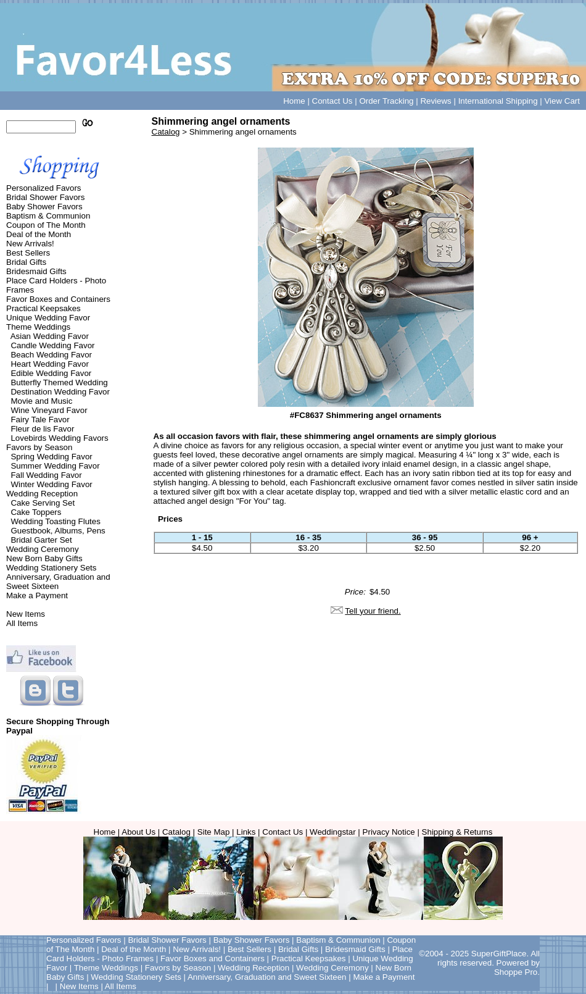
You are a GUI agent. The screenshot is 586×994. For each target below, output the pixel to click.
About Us (138, 832)
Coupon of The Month (46, 225)
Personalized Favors (43, 188)
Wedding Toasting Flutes (55, 521)
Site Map (213, 832)
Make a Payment (37, 595)
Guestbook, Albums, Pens (57, 530)
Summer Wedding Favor (54, 465)
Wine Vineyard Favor (48, 410)
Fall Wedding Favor (45, 475)
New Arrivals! (30, 243)
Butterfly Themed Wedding (58, 382)
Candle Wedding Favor (52, 345)
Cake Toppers (35, 512)
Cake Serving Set (42, 502)
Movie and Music (41, 401)
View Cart (562, 101)
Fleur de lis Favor (42, 428)
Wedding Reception (42, 493)
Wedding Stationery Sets (51, 567)
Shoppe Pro (515, 972)
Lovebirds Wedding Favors (59, 438)
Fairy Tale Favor (39, 419)
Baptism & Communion (48, 215)
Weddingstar (333, 832)
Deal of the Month (38, 234)
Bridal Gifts (26, 262)
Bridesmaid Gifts (36, 271)
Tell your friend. (372, 611)
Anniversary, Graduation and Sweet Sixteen (58, 581)
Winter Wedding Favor (51, 484)
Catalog (166, 131)
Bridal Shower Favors (45, 197)
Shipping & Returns (457, 832)
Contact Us (332, 101)
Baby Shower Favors (44, 206)
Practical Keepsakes (43, 308)
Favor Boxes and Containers (58, 299)
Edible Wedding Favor (50, 373)
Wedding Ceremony (42, 549)
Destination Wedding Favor (60, 391)
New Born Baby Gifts (44, 558)
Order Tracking (386, 101)
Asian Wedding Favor (49, 336)
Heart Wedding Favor (49, 364)
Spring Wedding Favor (51, 456)
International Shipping (498, 101)
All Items (22, 623)
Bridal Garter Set (41, 540)
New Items (25, 614)
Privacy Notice (389, 832)
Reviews (435, 101)
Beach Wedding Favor (51, 354)
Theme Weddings (38, 327)
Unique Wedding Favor (48, 317)
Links (245, 832)
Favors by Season (39, 447)
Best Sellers (28, 252)
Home (294, 101)
